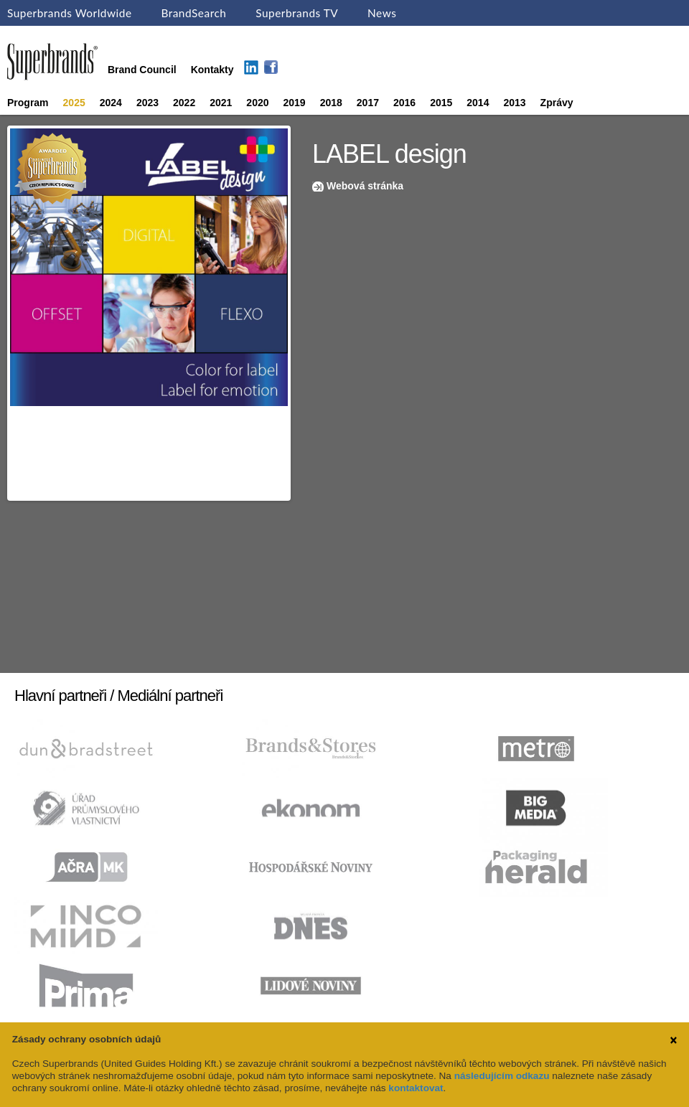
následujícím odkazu (502, 1075)
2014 (478, 102)
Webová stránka (365, 186)
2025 (74, 102)
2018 (331, 102)
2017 (368, 102)
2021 (221, 102)
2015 (441, 102)
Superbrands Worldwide (69, 12)
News (381, 12)
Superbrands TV (297, 12)
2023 (147, 102)
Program (28, 102)
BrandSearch (193, 12)
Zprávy (556, 102)
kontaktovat (415, 1088)
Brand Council (142, 69)
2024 (111, 102)
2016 (404, 102)
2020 (257, 102)
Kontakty (212, 69)
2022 (184, 102)
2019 (294, 102)
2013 (514, 102)
